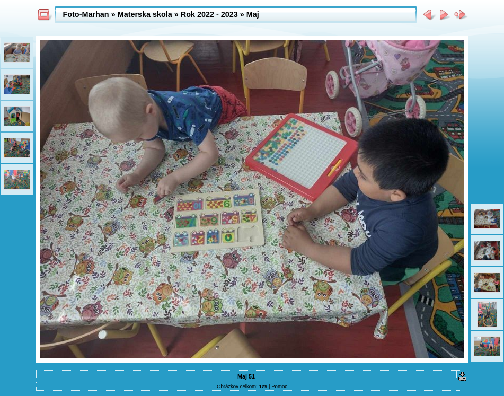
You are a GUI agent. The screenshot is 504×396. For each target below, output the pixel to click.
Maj (252, 14)
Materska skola (145, 14)
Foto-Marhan (86, 14)
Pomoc (279, 386)
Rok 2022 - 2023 (209, 14)
